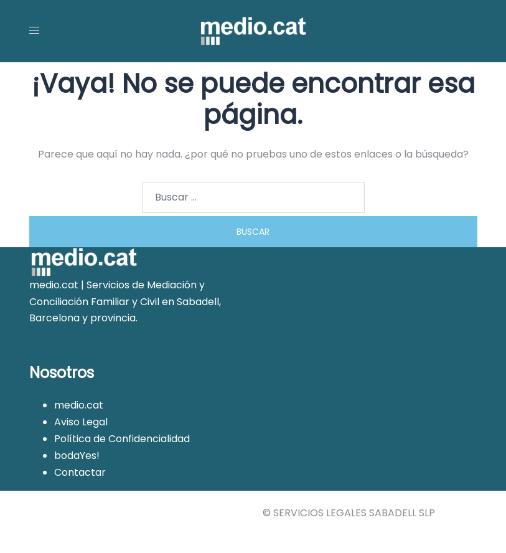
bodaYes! (77, 455)
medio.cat (78, 405)
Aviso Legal (81, 422)
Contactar (80, 472)
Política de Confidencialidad (122, 439)
